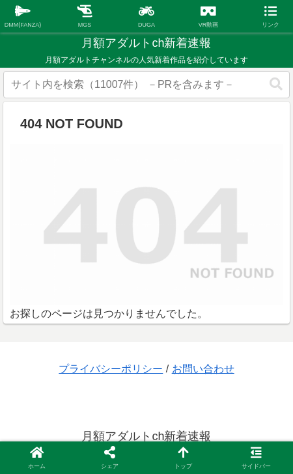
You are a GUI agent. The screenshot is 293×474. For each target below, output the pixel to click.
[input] (146, 84)
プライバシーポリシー (111, 368)
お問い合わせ (203, 368)
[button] (276, 84)
